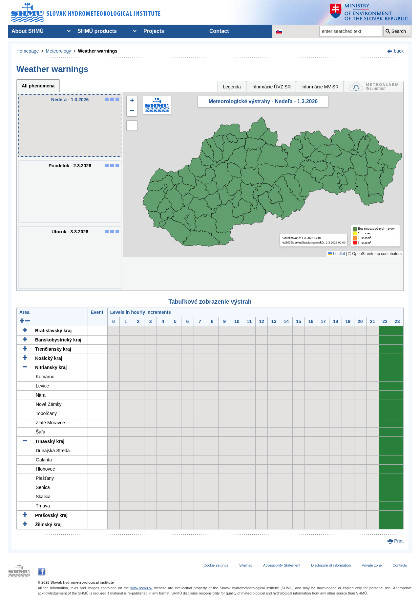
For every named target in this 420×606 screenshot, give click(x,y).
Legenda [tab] (232, 86)
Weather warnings (97, 51)
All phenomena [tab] (38, 85)
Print (399, 541)
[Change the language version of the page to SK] (279, 31)
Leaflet (336, 253)
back (399, 51)
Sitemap (245, 565)
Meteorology (58, 51)
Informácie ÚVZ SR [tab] (271, 86)
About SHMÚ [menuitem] (27, 31)
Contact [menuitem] (219, 31)
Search (398, 31)
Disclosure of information (331, 565)
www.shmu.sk (141, 588)
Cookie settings (215, 565)
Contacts (400, 565)
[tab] (374, 86)
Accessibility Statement (281, 565)
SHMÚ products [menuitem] (97, 31)
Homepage (27, 51)
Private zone (372, 565)
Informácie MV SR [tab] (320, 86)
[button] (132, 101)
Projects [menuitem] (153, 31)
